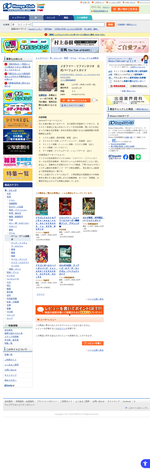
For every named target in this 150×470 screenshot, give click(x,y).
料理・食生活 (15, 213)
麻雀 (13, 249)
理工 (9, 285)
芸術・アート (13, 272)
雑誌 (66, 17)
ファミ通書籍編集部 (68, 80)
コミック (51, 17)
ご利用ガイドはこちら (137, 67)
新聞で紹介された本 (13, 333)
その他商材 (82, 17)
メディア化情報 (11, 336)
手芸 (11, 220)
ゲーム (12, 233)
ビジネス (11, 275)
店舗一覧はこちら (128, 91)
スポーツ (13, 226)
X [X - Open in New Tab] (134, 401)
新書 (9, 308)
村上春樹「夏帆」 (91, 29)
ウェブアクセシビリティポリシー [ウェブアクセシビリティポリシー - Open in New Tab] (20, 405)
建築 (9, 288)
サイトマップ (145, 2)
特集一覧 (8, 343)
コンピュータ (13, 279)
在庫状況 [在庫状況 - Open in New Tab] (43, 95)
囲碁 (13, 252)
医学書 (10, 292)
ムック (10, 318)
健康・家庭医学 (16, 216)
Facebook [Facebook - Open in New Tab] (127, 401)
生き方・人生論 (16, 207)
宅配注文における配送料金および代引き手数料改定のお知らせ (17, 76)
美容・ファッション (18, 210)
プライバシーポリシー (47, 401)
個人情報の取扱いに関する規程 (123, 146)
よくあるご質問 (115, 2)
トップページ (18, 17)
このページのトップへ (138, 408)
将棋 (13, 256)
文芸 (9, 193)
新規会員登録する (100, 11)
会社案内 (9, 401)
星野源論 (48, 29)
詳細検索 (121, 24)
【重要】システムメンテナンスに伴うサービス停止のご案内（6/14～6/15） (76, 35)
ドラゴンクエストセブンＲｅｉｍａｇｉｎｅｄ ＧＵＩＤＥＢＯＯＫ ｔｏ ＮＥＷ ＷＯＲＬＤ (46, 223)
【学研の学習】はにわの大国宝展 (68, 29)
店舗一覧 (86, 2)
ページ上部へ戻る (96, 299)
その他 (10, 312)
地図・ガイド (15, 269)
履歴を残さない (142, 109)
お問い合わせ (130, 2)
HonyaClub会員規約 (118, 144)
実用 (9, 197)
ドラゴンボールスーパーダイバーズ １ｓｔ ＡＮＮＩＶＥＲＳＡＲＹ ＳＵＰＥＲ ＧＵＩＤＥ (47, 271)
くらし (12, 200)
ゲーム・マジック (19, 259)
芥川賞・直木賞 (11, 340)
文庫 (9, 305)
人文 (9, 282)
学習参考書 (12, 298)
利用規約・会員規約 (25, 401)
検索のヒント (131, 24)
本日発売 (8, 330)
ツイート (41, 294)
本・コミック (11, 190)
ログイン (106, 7)
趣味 (11, 230)
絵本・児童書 (13, 302)
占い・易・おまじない (19, 223)
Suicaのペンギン (35, 29)
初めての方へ (10, 380)
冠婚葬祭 (13, 203)
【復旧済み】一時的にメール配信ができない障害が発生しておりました (17, 67)
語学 (9, 295)
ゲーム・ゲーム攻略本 (89, 58)
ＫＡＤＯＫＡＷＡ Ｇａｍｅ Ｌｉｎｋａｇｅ (78, 74)
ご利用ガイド (99, 2)
